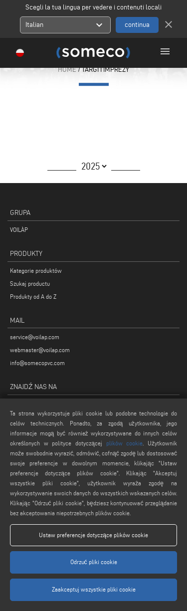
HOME (67, 69)
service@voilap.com (34, 337)
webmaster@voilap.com (40, 350)
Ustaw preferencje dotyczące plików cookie (93, 535)
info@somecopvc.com (37, 363)
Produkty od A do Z (33, 296)
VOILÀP (19, 229)
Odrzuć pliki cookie (93, 562)
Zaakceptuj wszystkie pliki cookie (94, 589)
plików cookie (124, 443)
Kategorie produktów (36, 270)
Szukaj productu (30, 283)
